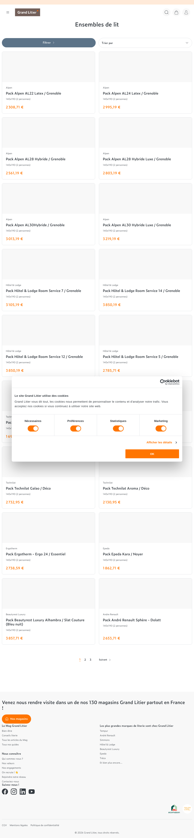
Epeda (103, 753)
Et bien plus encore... (111, 762)
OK (152, 453)
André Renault (107, 735)
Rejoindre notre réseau (14, 777)
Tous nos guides (10, 744)
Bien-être (7, 731)
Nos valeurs (8, 763)
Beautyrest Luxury (109, 749)
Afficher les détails (159, 442)
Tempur (104, 731)
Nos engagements (11, 768)
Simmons (105, 740)
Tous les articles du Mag (14, 740)
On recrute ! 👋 (10, 772)
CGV (4, 825)
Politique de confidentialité (45, 825)
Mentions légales (19, 825)
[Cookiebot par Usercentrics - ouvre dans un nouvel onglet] (162, 382)
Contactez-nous (10, 781)
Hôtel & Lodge (107, 744)
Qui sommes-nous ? (12, 758)
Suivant (105, 659)
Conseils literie (9, 735)
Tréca (103, 758)
